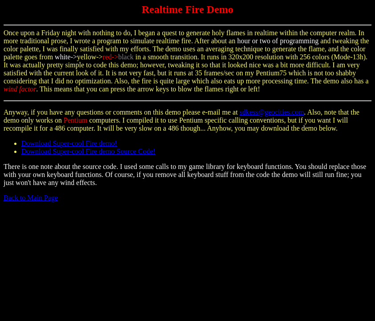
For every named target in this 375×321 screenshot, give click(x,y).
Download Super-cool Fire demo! (69, 143)
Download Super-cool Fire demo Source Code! (88, 151)
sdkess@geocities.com (271, 112)
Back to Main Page (31, 198)
